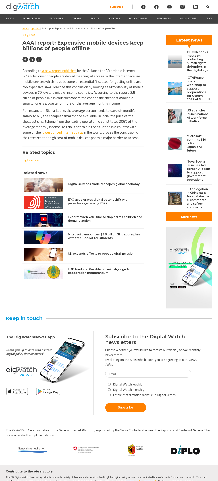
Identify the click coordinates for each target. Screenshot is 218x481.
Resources (164, 18)
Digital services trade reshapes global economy (104, 184)
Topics (10, 18)
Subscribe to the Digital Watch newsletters (145, 339)
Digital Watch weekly (125, 384)
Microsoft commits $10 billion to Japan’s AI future (196, 143)
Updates (35, 28)
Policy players (138, 18)
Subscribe (116, 7)
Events (95, 18)
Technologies (31, 18)
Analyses (114, 18)
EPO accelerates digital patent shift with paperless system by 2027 (98, 201)
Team (209, 18)
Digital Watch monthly (126, 389)
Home (25, 28)
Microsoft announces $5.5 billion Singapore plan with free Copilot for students (104, 236)
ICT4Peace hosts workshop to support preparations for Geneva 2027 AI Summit (198, 88)
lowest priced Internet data (62, 132)
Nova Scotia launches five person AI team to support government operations (198, 170)
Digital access (31, 160)
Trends (76, 18)
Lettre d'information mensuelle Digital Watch (142, 394)
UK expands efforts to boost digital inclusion (101, 253)
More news (189, 216)
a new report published (58, 70)
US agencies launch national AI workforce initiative (198, 116)
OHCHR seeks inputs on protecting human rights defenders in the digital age (197, 61)
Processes (56, 18)
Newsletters (188, 18)
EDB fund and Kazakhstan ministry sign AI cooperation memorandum (99, 271)
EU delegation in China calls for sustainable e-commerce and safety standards (198, 198)
